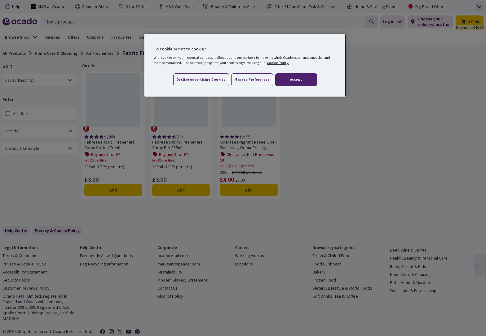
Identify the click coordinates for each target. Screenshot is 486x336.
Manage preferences (252, 79)
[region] (245, 65)
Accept (296, 79)
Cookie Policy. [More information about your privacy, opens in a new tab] (278, 63)
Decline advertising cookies (201, 79)
